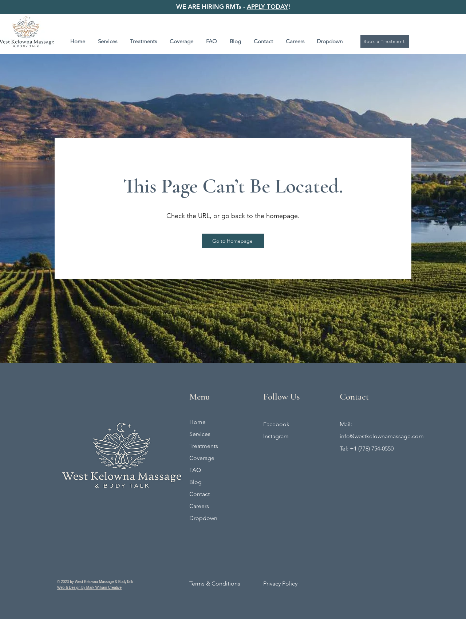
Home (197, 421)
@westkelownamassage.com (387, 436)
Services (199, 433)
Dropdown (203, 518)
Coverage (201, 458)
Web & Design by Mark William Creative (89, 588)
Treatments (203, 446)
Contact (199, 494)
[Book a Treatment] (384, 41)
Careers (199, 506)
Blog (195, 482)
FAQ (195, 470)
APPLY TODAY (267, 6)
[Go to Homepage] (233, 241)
